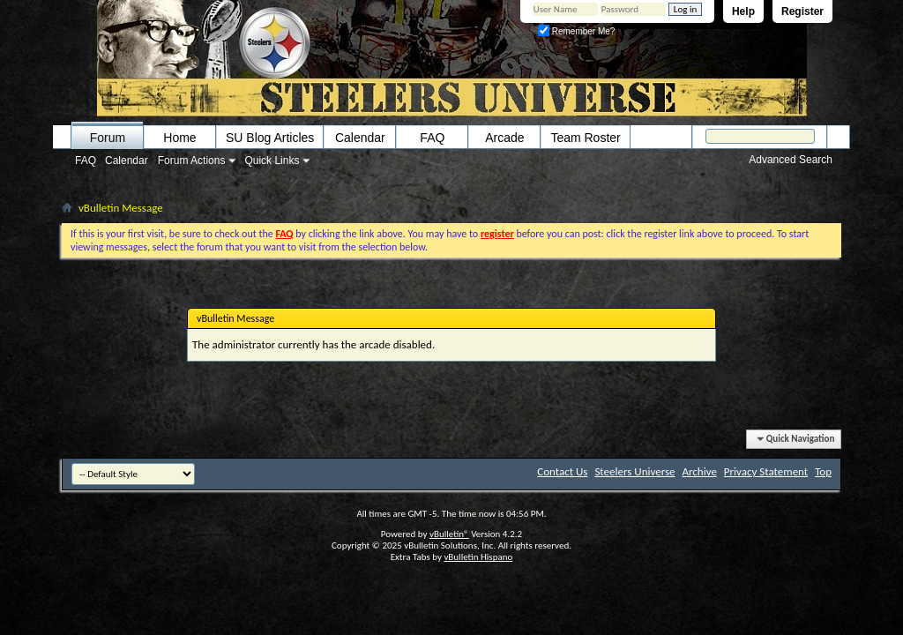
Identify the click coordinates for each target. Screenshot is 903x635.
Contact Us (562, 471)
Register (802, 11)
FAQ (85, 160)
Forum (107, 138)
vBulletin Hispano (478, 557)
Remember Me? (576, 31)
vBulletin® (449, 534)
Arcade (504, 138)
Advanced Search (790, 159)
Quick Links (271, 160)
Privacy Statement (766, 471)
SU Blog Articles (270, 138)
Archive (699, 471)
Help (743, 11)
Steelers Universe (634, 471)
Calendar (126, 160)
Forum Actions (192, 160)
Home (179, 138)
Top (823, 471)
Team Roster (585, 138)
